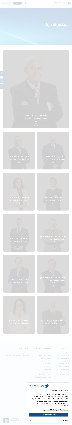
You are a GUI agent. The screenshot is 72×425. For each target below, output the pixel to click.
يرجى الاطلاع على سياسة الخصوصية (55, 410)
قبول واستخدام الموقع (48, 414)
